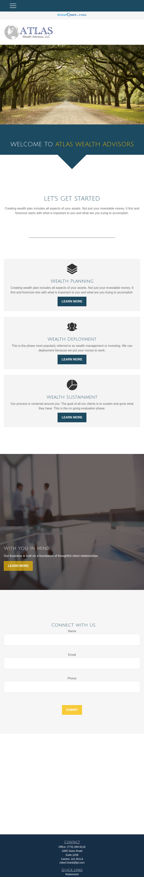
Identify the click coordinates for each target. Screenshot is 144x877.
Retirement (72, 874)
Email (72, 654)
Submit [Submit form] (72, 709)
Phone (72, 678)
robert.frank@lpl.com (72, 862)
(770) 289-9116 (76, 846)
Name (72, 631)
